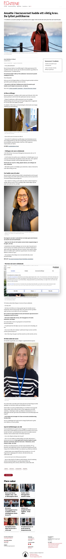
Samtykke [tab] (13, 270)
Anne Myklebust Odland (10, 59)
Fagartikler (19, 6)
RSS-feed (30, 548)
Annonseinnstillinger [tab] (39, 270)
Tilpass (33, 290)
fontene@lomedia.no (8, 538)
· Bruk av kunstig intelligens (53, 544)
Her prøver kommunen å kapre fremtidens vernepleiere (21, 259)
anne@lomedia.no (7, 60)
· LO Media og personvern (53, 547)
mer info (12, 283)
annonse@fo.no (31, 539)
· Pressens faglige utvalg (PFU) (36, 556)
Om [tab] (53, 270)
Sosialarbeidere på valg (13, 146)
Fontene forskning (12, 6)
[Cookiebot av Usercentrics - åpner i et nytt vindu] (53, 267)
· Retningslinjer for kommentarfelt (55, 543)
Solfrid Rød (6, 541)
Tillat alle (50, 290)
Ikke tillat (16, 290)
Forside (5, 6)
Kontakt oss (25, 6)
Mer (30, 6)
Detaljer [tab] (26, 270)
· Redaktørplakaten (33, 554)
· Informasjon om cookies (53, 546)
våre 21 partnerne (14, 276)
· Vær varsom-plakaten (34, 555)
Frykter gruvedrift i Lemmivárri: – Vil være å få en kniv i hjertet (22, 88)
